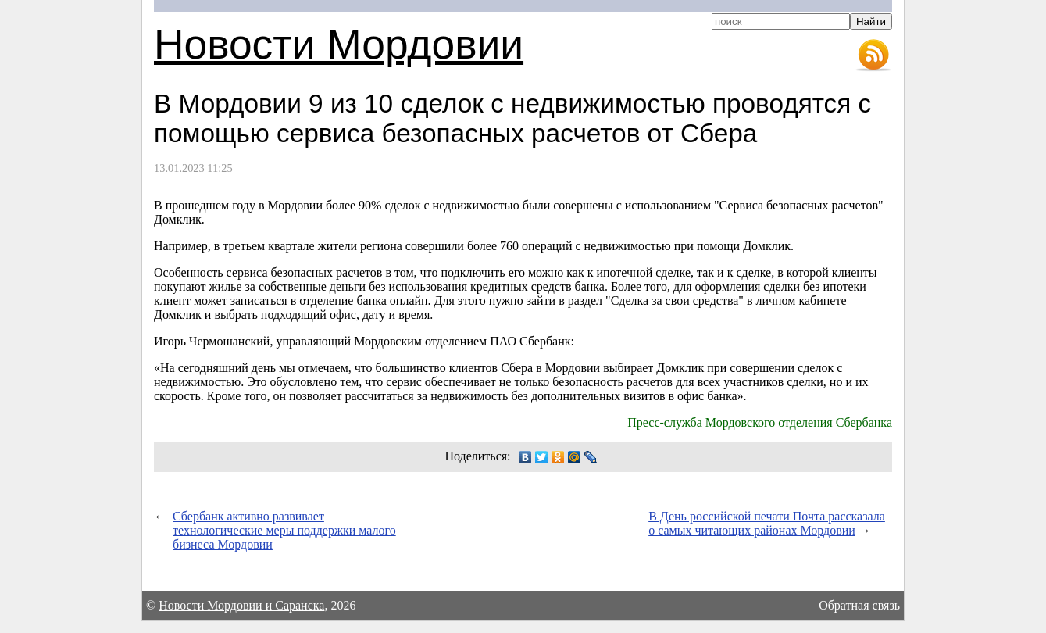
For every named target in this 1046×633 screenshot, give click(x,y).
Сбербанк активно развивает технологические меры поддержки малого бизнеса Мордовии (284, 530)
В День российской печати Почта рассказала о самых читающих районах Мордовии (766, 523)
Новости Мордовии (338, 44)
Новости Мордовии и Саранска (241, 605)
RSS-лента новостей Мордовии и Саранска (873, 55)
